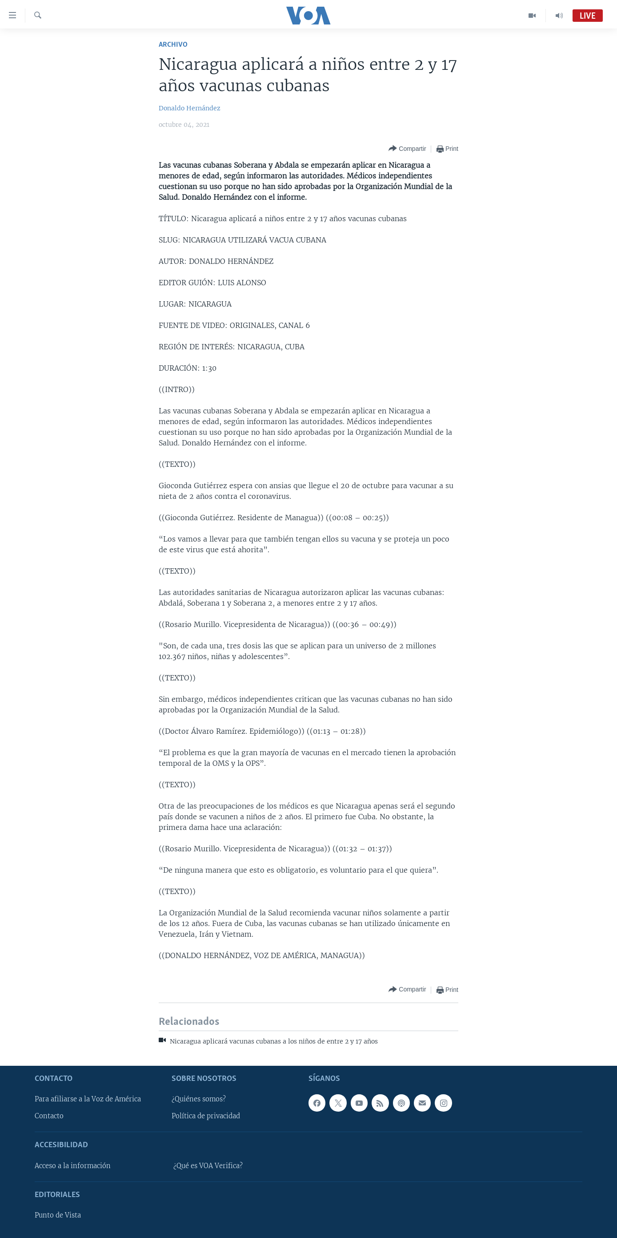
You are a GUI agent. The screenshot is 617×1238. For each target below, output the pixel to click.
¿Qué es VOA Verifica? (208, 1165)
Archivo (173, 45)
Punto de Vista (58, 1215)
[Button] (407, 148)
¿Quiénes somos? (199, 1099)
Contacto (49, 1116)
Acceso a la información (73, 1165)
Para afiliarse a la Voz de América (88, 1099)
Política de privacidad (206, 1116)
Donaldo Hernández (189, 108)
